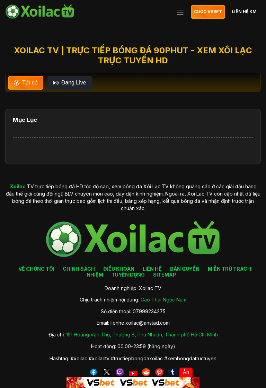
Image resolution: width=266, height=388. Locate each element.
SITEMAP (164, 275)
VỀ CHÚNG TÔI (36, 269)
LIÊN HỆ (152, 269)
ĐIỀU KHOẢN (118, 269)
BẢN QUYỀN (185, 269)
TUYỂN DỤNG (128, 275)
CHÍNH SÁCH (79, 269)
